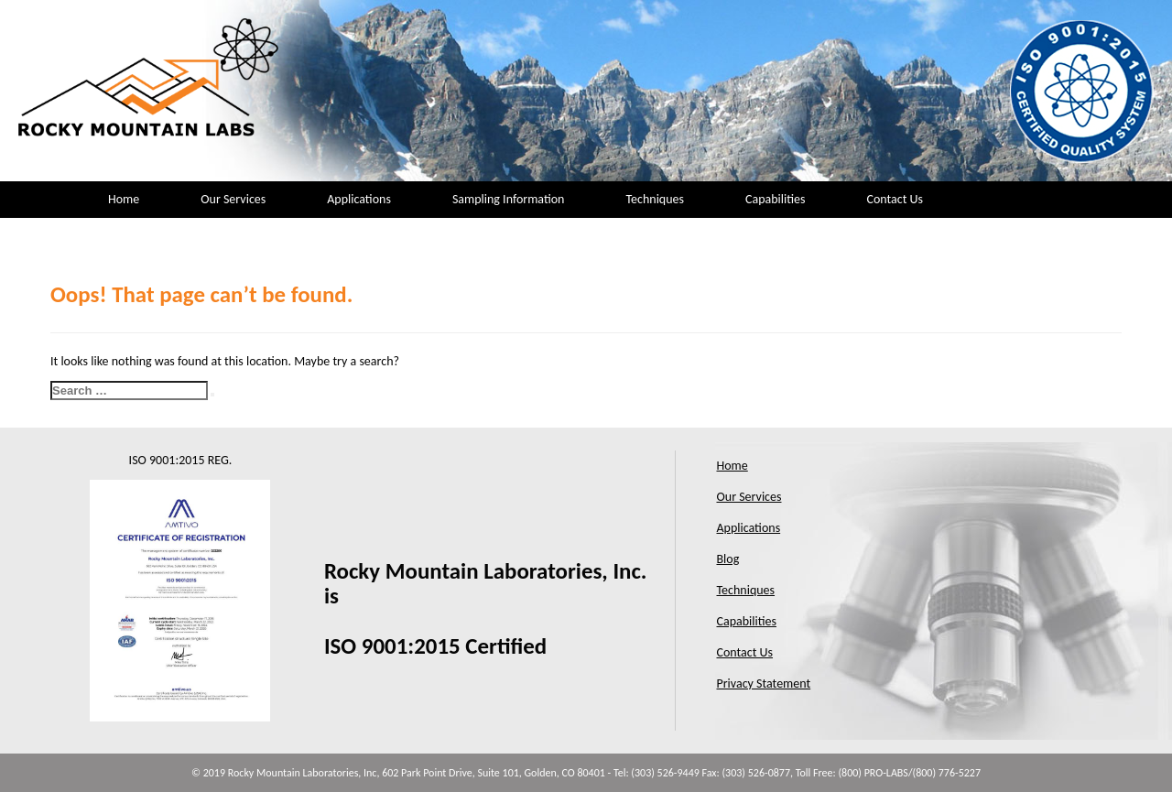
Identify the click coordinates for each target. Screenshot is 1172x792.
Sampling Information (508, 199)
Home (123, 199)
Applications (359, 199)
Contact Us (894, 199)
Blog (728, 559)
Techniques (654, 199)
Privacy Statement (764, 683)
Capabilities (775, 199)
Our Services (233, 199)
